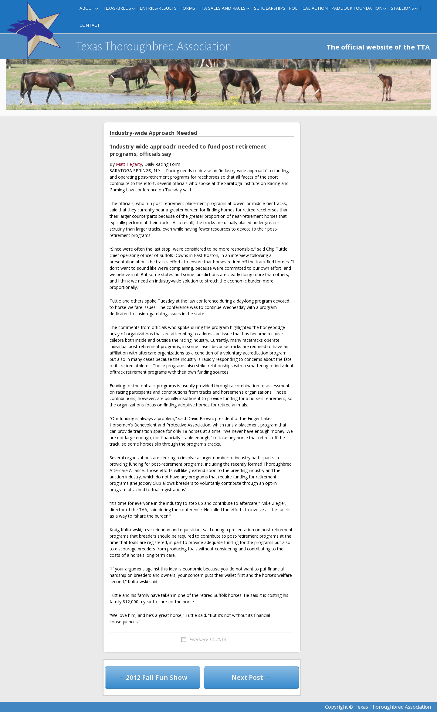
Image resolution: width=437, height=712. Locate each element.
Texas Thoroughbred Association (154, 46)
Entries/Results (158, 8)
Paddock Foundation (356, 8)
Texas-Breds (117, 8)
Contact (90, 25)
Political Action (308, 8)
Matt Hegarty (129, 164)
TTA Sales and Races (222, 8)
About (87, 8)
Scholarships (269, 8)
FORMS (187, 8)
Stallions (402, 8)
